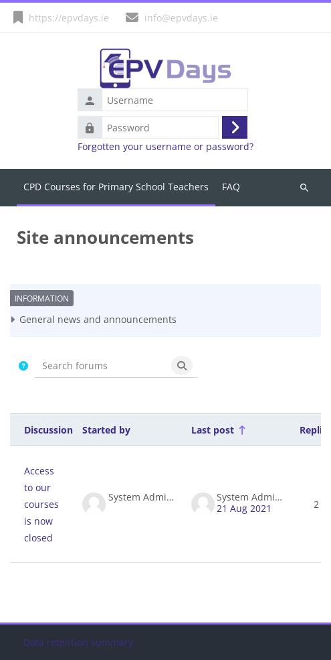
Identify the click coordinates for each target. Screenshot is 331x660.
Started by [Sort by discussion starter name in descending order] (106, 429)
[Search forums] (101, 365)
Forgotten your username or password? (165, 147)
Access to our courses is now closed (41, 504)
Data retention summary (78, 642)
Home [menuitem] (116, 187)
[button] (24, 365)
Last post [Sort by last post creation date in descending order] (212, 429)
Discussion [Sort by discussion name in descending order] (48, 429)
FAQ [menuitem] (231, 186)
